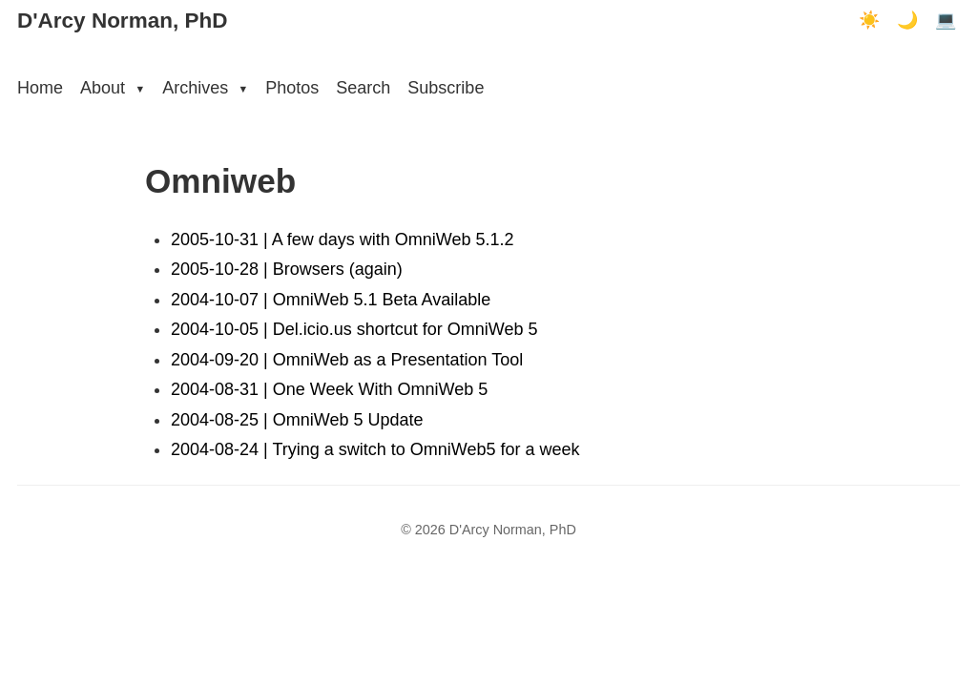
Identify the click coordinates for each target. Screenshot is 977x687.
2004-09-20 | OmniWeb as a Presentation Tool (347, 359)
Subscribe (445, 87)
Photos (292, 87)
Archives (205, 87)
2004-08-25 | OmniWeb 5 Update (297, 419)
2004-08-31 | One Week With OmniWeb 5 (329, 389)
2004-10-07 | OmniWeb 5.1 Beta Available (330, 299)
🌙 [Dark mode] (907, 20)
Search (363, 87)
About (112, 87)
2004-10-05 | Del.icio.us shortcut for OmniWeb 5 (354, 329)
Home (40, 87)
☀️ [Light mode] (869, 20)
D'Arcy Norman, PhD (122, 20)
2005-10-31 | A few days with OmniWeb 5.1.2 (342, 239)
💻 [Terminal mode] (945, 20)
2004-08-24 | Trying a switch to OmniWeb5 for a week (375, 449)
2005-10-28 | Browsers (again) (287, 269)
